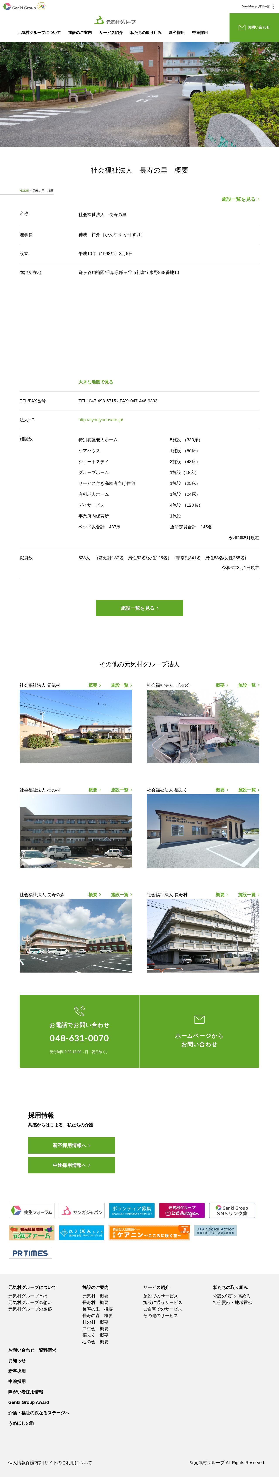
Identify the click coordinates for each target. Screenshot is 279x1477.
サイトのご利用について (68, 1462)
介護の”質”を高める (232, 1296)
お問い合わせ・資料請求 (32, 1350)
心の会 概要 (95, 1341)
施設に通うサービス (162, 1302)
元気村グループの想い (30, 1302)
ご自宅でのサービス (162, 1309)
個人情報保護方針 (25, 1462)
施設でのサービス (160, 1296)
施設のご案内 (80, 32)
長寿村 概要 (95, 1302)
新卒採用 (177, 32)
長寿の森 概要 (97, 1315)
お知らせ (17, 1360)
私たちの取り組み (146, 32)
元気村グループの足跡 (30, 1309)
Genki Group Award (28, 1402)
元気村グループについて (39, 32)
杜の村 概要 (95, 1322)
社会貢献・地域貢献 (232, 1302)
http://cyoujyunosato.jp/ (100, 419)
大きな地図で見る (95, 382)
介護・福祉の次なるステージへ (38, 1412)
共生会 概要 (95, 1328)
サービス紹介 (111, 32)
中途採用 (200, 32)
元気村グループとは (28, 1296)
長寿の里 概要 (97, 1309)
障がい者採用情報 (25, 1392)
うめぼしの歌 (21, 1423)
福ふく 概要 (95, 1335)
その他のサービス (160, 1315)
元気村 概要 (95, 1296)
